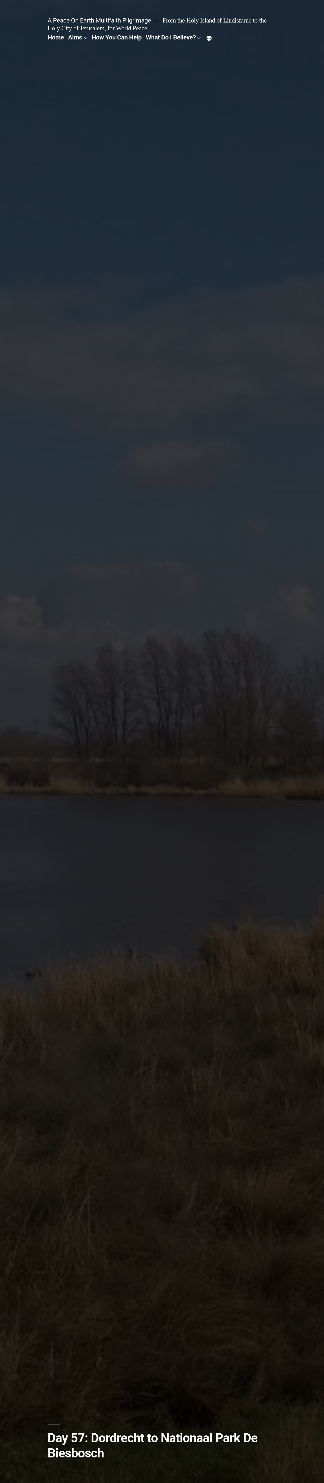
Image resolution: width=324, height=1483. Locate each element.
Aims (75, 37)
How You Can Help (116, 37)
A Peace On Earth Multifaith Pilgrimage (99, 20)
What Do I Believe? (171, 37)
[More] (209, 38)
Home (56, 37)
